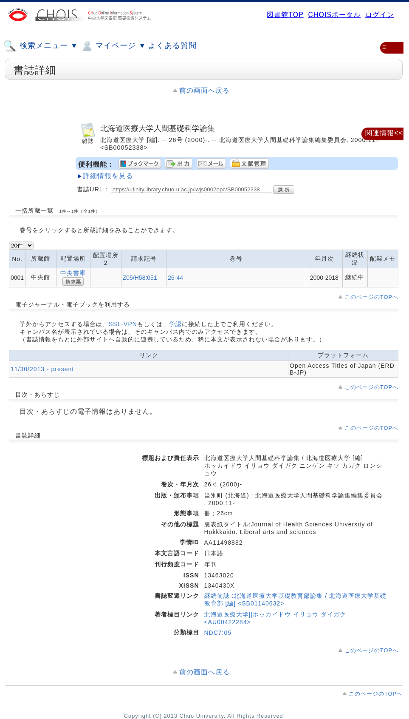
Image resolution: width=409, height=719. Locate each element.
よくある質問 (172, 45)
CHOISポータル (334, 14)
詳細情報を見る (108, 175)
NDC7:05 (218, 632)
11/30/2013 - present (42, 369)
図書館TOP (285, 14)
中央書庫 (73, 273)
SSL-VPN (123, 324)
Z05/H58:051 (140, 277)
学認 (175, 324)
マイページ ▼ (113, 46)
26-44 (175, 277)
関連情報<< (384, 132)
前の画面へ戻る (204, 90)
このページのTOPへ (371, 297)
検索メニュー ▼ (40, 46)
